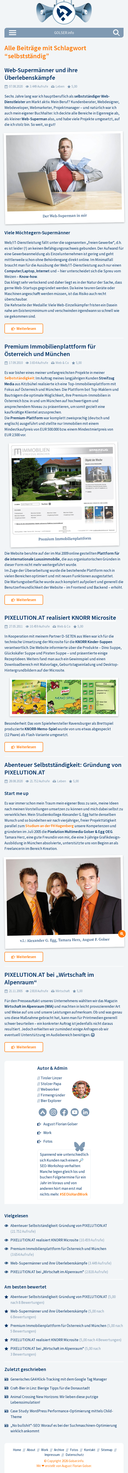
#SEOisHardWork (74, 1194)
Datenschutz (75, 1455)
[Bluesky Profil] (79, 1146)
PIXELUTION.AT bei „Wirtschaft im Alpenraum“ (49, 978)
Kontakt (89, 1450)
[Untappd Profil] (42, 1112)
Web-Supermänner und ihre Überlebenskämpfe (41, 74)
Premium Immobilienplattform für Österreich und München (50, 350)
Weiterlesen (24, 328)
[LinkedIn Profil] (85, 1112)
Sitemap (106, 1450)
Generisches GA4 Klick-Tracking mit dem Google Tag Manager (55, 1379)
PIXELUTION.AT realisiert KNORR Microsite (60, 618)
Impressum (52, 1455)
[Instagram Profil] (53, 1112)
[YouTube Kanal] (74, 1112)
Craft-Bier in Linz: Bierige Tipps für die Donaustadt (47, 1388)
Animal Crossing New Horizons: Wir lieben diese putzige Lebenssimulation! (51, 1399)
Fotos (44, 1141)
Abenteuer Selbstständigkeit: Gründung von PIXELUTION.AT (63, 768)
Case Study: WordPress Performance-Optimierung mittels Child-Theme (58, 1414)
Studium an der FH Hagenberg (49, 825)
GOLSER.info (64, 32)
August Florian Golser (57, 1124)
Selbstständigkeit (19, 378)
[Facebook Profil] (64, 1112)
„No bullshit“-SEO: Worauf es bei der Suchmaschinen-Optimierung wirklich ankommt (60, 1428)
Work (44, 1132)
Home (17, 1450)
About (31, 1450)
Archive (59, 1450)
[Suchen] (116, 33)
